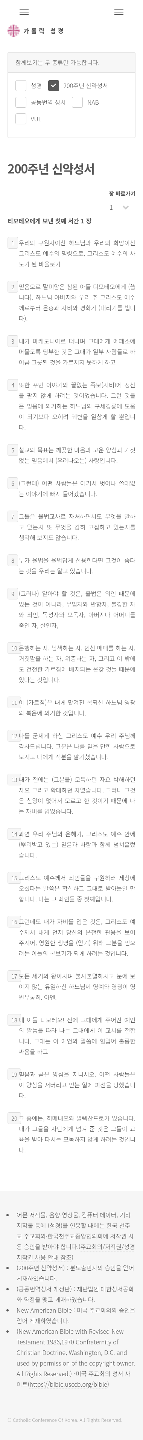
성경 (36, 85)
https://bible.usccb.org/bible (68, 1384)
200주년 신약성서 (86, 85)
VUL (36, 118)
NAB (93, 102)
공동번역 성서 (48, 102)
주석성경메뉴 (24, 12)
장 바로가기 (122, 193)
